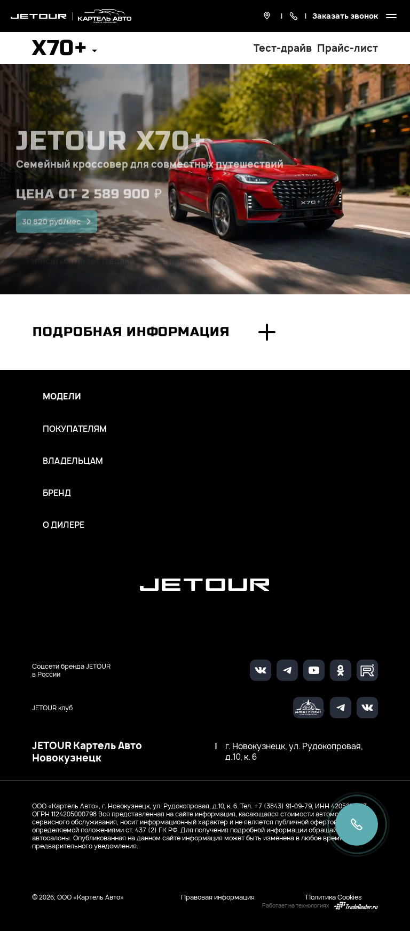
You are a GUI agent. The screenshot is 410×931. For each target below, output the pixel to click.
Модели (62, 396)
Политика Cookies (334, 897)
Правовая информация (218, 897)
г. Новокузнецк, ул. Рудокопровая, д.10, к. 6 (294, 752)
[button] (64, 51)
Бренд (57, 493)
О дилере (63, 525)
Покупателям (75, 429)
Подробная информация (131, 332)
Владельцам (73, 461)
